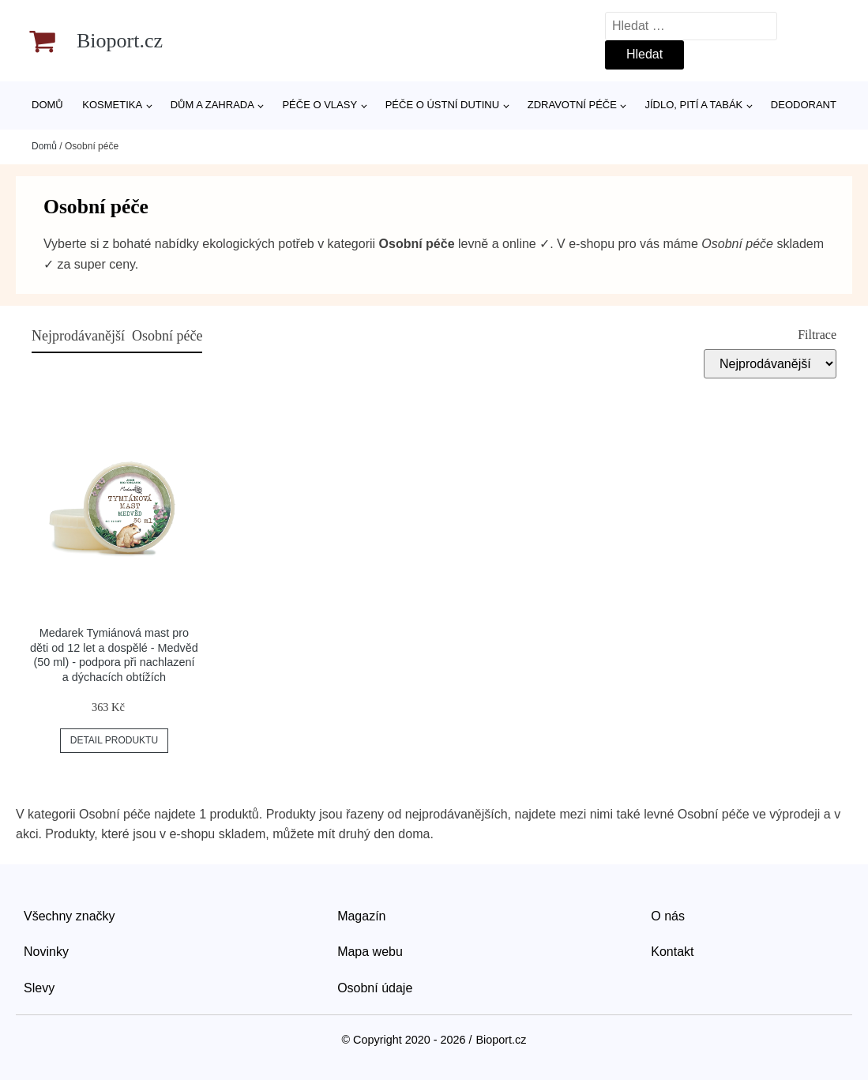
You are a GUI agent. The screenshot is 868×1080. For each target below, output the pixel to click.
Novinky (46, 951)
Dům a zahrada (212, 105)
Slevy (39, 988)
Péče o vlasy (319, 105)
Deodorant (803, 105)
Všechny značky (69, 916)
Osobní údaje (374, 988)
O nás (668, 916)
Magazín (361, 916)
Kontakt (672, 951)
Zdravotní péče (572, 105)
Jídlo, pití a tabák (693, 105)
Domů (47, 105)
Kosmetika (112, 105)
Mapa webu (370, 951)
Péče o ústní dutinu (442, 105)
